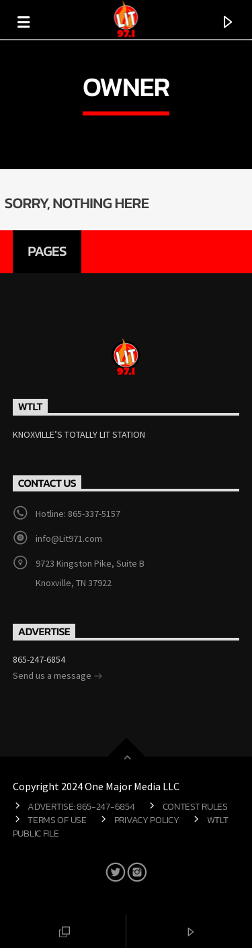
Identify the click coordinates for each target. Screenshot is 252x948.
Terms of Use (57, 819)
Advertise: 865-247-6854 (81, 806)
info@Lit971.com (69, 538)
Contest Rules (195, 806)
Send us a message (58, 676)
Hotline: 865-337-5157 (78, 514)
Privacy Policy (146, 819)
